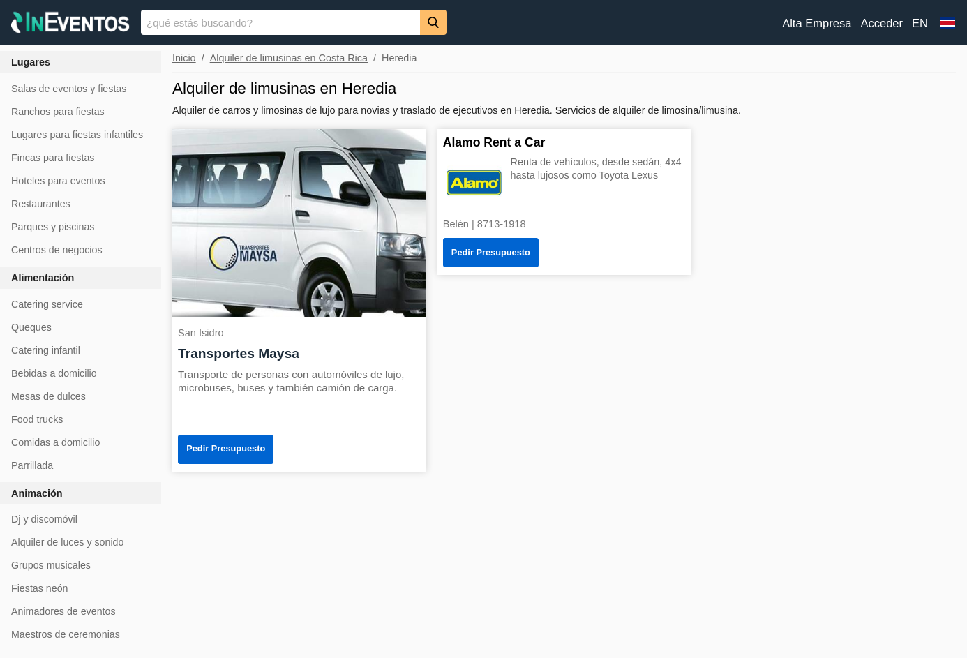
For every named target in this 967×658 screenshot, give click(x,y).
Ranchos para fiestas (58, 111)
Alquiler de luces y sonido (67, 542)
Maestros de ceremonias (65, 634)
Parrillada (32, 465)
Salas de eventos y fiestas (68, 88)
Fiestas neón (39, 588)
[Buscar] (433, 22)
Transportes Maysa (238, 353)
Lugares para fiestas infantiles (77, 134)
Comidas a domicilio (55, 442)
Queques (31, 327)
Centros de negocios (57, 249)
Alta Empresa (816, 23)
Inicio (184, 57)
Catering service (47, 304)
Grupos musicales (51, 565)
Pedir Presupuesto (225, 448)
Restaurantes (40, 203)
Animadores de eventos (63, 611)
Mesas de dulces (48, 396)
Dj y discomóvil (44, 519)
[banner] (483, 22)
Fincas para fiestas (52, 157)
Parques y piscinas (52, 226)
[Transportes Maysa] (299, 222)
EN (920, 23)
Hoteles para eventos (58, 180)
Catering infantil (45, 350)
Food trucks (37, 419)
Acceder (881, 23)
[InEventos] (70, 24)
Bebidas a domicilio (54, 373)
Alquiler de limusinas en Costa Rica (289, 57)
